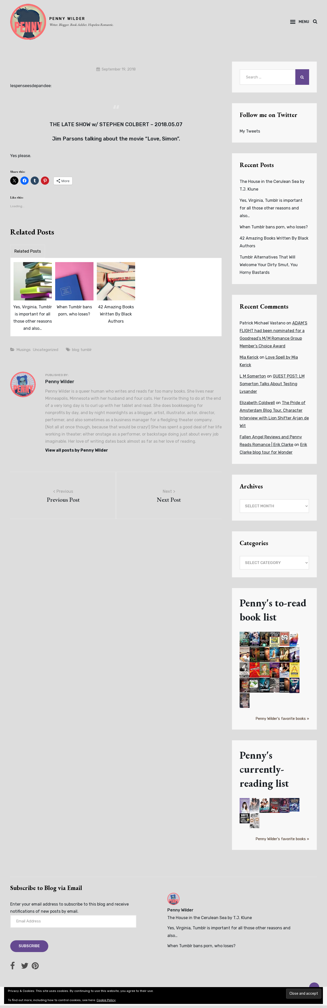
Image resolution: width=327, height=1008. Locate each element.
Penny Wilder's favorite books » (282, 721)
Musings (24, 352)
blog (81, 352)
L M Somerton (253, 378)
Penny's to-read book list (274, 612)
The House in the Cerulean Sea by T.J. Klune (209, 920)
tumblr (92, 352)
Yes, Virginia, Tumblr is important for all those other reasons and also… (32, 320)
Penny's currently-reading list (265, 772)
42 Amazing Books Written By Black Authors (116, 316)
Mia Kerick (249, 359)
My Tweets (250, 133)
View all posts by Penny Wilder (76, 453)
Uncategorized (48, 352)
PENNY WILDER (70, 20)
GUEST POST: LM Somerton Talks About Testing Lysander (272, 386)
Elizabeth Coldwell (257, 405)
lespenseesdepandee (30, 88)
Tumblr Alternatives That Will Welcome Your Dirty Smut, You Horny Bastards (269, 267)
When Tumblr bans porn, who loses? (74, 313)
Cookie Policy (106, 1000)
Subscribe (29, 948)
